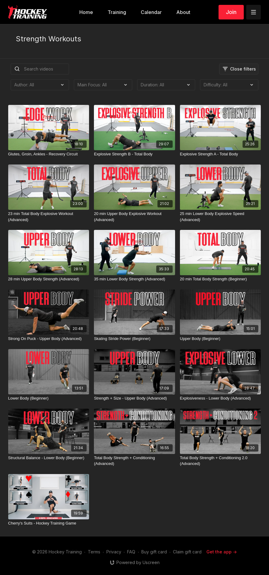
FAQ (131, 551)
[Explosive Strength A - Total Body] (220, 154)
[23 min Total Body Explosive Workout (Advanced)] (48, 217)
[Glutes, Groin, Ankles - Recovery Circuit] (48, 154)
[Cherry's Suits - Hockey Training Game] (48, 523)
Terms (94, 551)
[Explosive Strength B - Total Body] (134, 154)
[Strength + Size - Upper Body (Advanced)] (134, 398)
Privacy (113, 551)
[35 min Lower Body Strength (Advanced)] (134, 279)
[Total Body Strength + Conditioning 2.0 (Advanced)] (220, 461)
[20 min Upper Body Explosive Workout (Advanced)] (134, 217)
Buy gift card (154, 551)
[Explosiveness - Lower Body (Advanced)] (220, 398)
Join (231, 12)
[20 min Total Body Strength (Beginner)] (220, 279)
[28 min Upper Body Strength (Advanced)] (48, 279)
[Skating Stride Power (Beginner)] (134, 339)
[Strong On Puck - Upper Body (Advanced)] (48, 339)
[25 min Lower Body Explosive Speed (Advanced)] (220, 217)
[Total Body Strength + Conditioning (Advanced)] (134, 461)
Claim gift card (187, 551)
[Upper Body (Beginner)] (220, 339)
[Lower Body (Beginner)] (48, 398)
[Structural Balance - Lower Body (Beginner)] (48, 458)
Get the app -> (221, 551)
